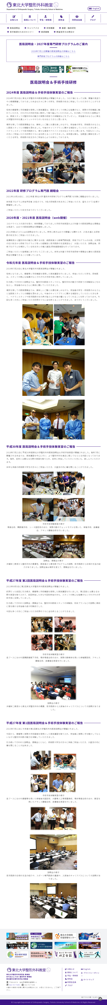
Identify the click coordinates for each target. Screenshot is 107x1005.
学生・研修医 (71, 975)
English (94, 8)
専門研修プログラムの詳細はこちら (53, 56)
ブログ (69, 985)
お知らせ (70, 969)
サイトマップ (87, 979)
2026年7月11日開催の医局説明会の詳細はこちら (53, 51)
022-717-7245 (13, 985)
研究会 (69, 979)
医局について (71, 972)
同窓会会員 (70, 982)
